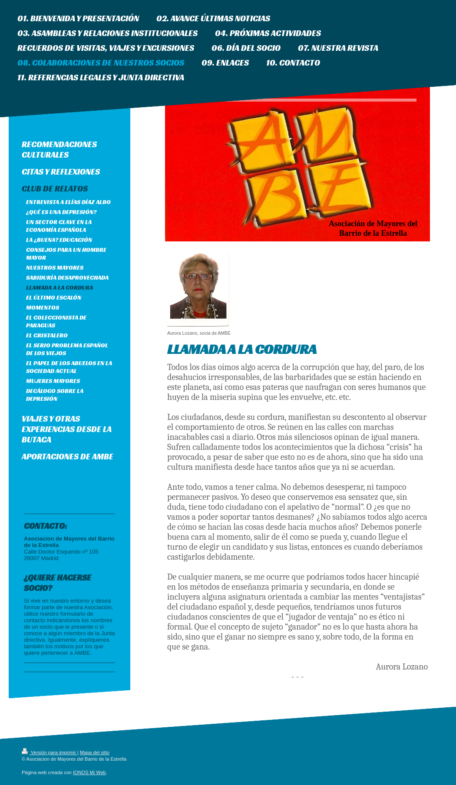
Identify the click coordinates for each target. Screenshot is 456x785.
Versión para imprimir (49, 752)
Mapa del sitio (94, 752)
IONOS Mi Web (89, 772)
